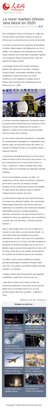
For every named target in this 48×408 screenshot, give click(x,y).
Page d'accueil (8, 13)
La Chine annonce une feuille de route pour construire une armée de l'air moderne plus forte (13, 373)
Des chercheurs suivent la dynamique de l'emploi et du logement (34, 388)
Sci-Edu (18, 13)
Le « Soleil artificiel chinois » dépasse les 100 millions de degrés (34, 371)
